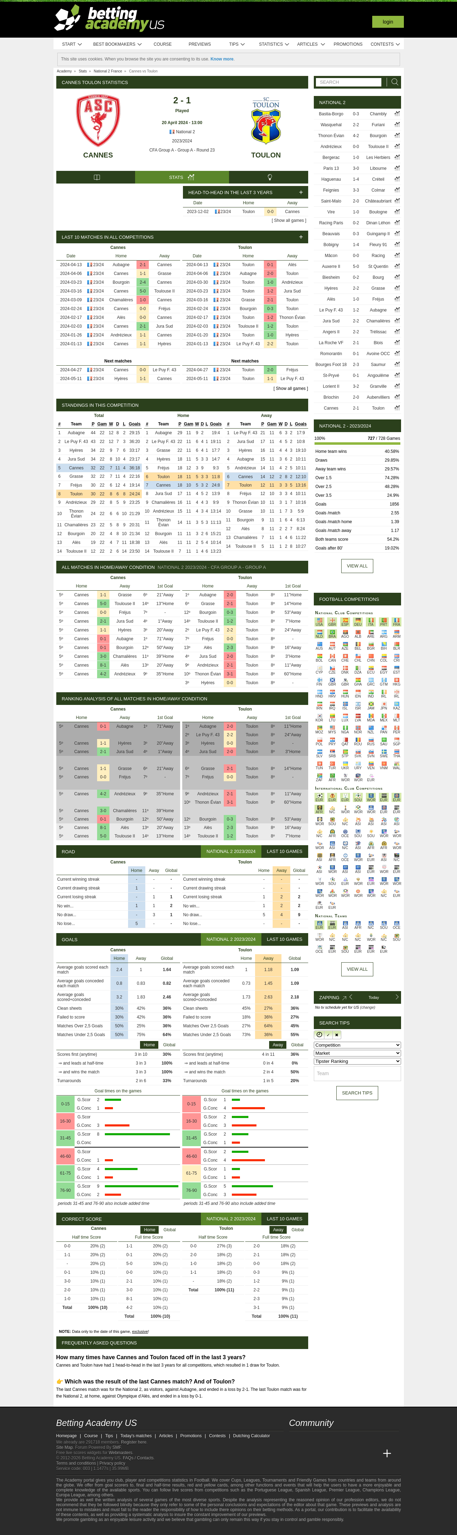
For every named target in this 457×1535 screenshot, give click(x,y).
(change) (367, 1007)
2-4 (143, 282)
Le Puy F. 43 (164, 369)
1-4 (356, 179)
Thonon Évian (292, 317)
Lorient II (331, 386)
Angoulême (378, 375)
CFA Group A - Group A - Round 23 (182, 150)
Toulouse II (164, 291)
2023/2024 (182, 141)
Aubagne (121, 264)
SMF (117, 1447)
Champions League (381, 1490)
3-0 (103, 656)
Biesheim (330, 277)
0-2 (356, 222)
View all (357, 566)
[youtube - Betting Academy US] (308, 1439)
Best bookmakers (117, 44)
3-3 (356, 190)
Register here (133, 1442)
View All (357, 969)
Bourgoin (121, 282)
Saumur (378, 364)
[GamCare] (112, 1529)
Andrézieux (121, 335)
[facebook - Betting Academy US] (321, 1439)
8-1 (103, 665)
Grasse (164, 273)
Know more (221, 59)
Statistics (274, 44)
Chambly (378, 113)
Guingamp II (378, 233)
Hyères (164, 343)
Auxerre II (331, 266)
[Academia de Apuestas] (348, 1454)
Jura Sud (164, 326)
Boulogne (378, 212)
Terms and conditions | (78, 1463)
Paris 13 (331, 168)
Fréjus (164, 308)
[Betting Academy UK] (374, 1454)
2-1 (143, 264)
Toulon (266, 155)
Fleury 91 (378, 244)
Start (72, 44)
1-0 (143, 299)
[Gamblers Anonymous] (131, 1529)
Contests (386, 44)
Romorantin (331, 353)
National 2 (182, 131)
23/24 (225, 211)
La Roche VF (331, 342)
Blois (378, 342)
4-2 (103, 674)
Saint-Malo (331, 201)
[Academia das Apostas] (308, 1454)
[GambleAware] (72, 1529)
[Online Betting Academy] (335, 1454)
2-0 (270, 273)
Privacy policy (112, 1463)
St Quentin (378, 266)
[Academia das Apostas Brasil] (321, 1454)
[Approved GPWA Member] (98, 1529)
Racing (378, 255)
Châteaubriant (378, 201)
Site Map (64, 1447)
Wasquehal (331, 124)
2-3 (230, 647)
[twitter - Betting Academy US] (295, 1439)
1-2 (270, 291)
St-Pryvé (331, 375)
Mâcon (331, 255)
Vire (331, 212)
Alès (121, 317)
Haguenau (331, 179)
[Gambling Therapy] (122, 1529)
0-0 (270, 211)
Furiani (378, 124)
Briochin (330, 397)
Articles (311, 44)
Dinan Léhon (378, 222)
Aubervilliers (378, 397)
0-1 (270, 264)
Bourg (378, 277)
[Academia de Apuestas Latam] (361, 1454)
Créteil (378, 179)
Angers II (331, 331)
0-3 (270, 308)
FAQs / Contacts (138, 1458)
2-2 (270, 343)
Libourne (378, 168)
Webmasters (120, 1452)
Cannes (98, 155)
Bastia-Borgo (331, 113)
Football (201, 1480)
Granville (378, 386)
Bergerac (331, 157)
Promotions (348, 44)
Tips (237, 44)
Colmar (378, 190)
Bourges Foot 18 (331, 364)
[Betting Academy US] (295, 1454)
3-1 (230, 674)
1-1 (143, 273)
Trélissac (378, 331)
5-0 (143, 291)
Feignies (331, 190)
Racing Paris (331, 222)
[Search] (393, 82)
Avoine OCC (378, 353)
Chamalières (121, 299)
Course (163, 44)
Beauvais (330, 233)
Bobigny (330, 244)
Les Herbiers (378, 157)
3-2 (356, 386)
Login (388, 22)
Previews (200, 44)
